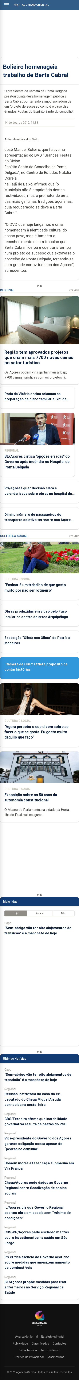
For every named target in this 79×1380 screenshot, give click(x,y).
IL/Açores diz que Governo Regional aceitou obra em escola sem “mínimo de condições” (37, 1212)
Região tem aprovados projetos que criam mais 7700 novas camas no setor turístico (38, 357)
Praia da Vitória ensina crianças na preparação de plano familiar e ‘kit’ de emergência (35, 399)
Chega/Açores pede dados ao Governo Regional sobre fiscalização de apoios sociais (36, 1187)
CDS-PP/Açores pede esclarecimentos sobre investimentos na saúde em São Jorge (36, 1237)
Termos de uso (50, 1350)
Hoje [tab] (15, 913)
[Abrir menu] (6, 4)
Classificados (40, 1343)
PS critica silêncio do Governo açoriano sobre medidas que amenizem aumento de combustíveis (37, 1262)
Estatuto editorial (52, 1336)
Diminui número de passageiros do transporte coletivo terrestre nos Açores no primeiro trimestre (38, 519)
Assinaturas (56, 1357)
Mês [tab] (63, 913)
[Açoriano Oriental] (39, 1326)
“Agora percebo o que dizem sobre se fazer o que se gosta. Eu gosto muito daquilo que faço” (36, 732)
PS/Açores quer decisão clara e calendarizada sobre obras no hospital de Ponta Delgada (38, 493)
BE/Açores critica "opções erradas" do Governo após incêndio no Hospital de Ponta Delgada (37, 461)
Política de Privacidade (30, 1357)
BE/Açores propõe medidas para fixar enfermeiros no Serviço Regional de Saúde (35, 1287)
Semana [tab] (39, 913)
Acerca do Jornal (26, 1336)
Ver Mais (74, 290)
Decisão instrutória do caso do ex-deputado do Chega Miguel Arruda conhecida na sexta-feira (32, 1099)
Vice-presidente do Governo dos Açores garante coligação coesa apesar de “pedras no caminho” (37, 1143)
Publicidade (20, 1343)
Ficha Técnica (28, 1350)
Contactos (59, 1343)
